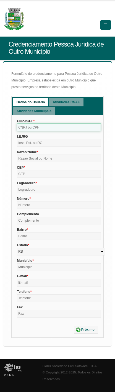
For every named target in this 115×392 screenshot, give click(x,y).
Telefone (23, 292)
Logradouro (26, 183)
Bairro (22, 230)
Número (23, 199)
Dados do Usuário (31, 102)
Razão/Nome (27, 152)
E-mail (22, 276)
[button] (86, 330)
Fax (20, 307)
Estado (22, 245)
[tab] (31, 102)
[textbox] (59, 127)
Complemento (28, 214)
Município (24, 261)
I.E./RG (22, 137)
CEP (20, 168)
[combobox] (61, 251)
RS (20, 251)
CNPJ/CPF (25, 121)
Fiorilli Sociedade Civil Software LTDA (70, 366)
